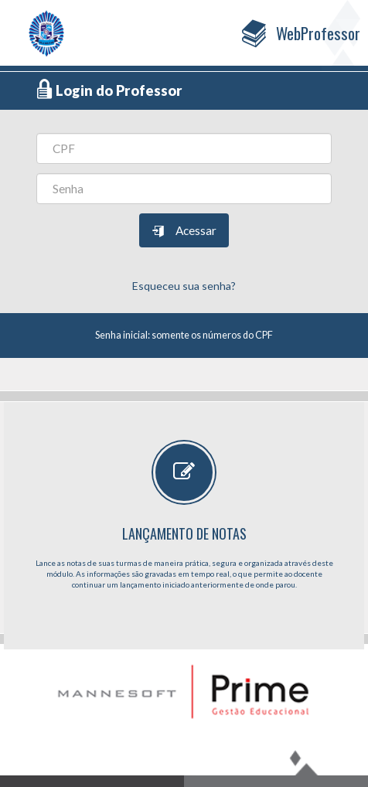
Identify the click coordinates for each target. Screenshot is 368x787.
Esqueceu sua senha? (184, 285)
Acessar (184, 231)
